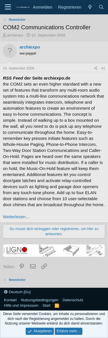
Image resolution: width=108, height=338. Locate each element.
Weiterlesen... (16, 216)
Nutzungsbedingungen (39, 300)
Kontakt (10, 300)
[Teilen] (95, 68)
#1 (103, 68)
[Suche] (101, 7)
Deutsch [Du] (17, 292)
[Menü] (8, 7)
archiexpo (15, 35)
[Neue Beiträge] (89, 7)
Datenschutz (72, 300)
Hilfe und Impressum (21, 305)
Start (46, 305)
